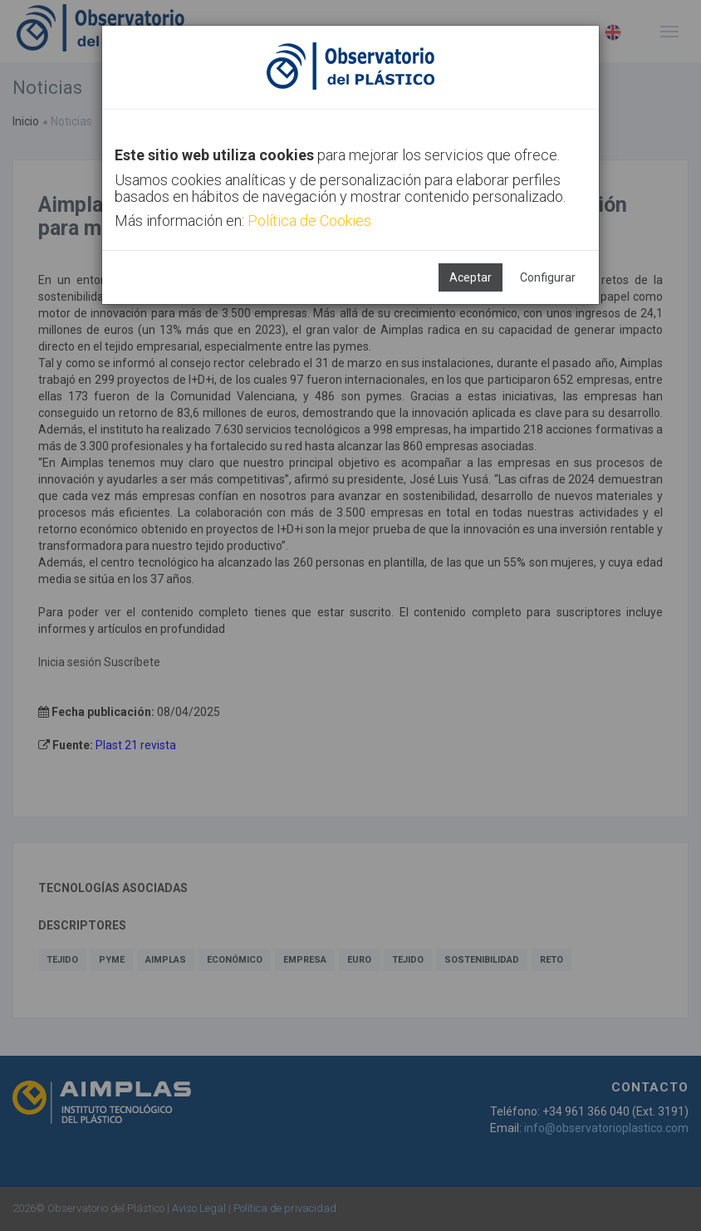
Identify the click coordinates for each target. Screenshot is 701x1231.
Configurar (548, 277)
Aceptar (470, 277)
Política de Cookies (309, 220)
